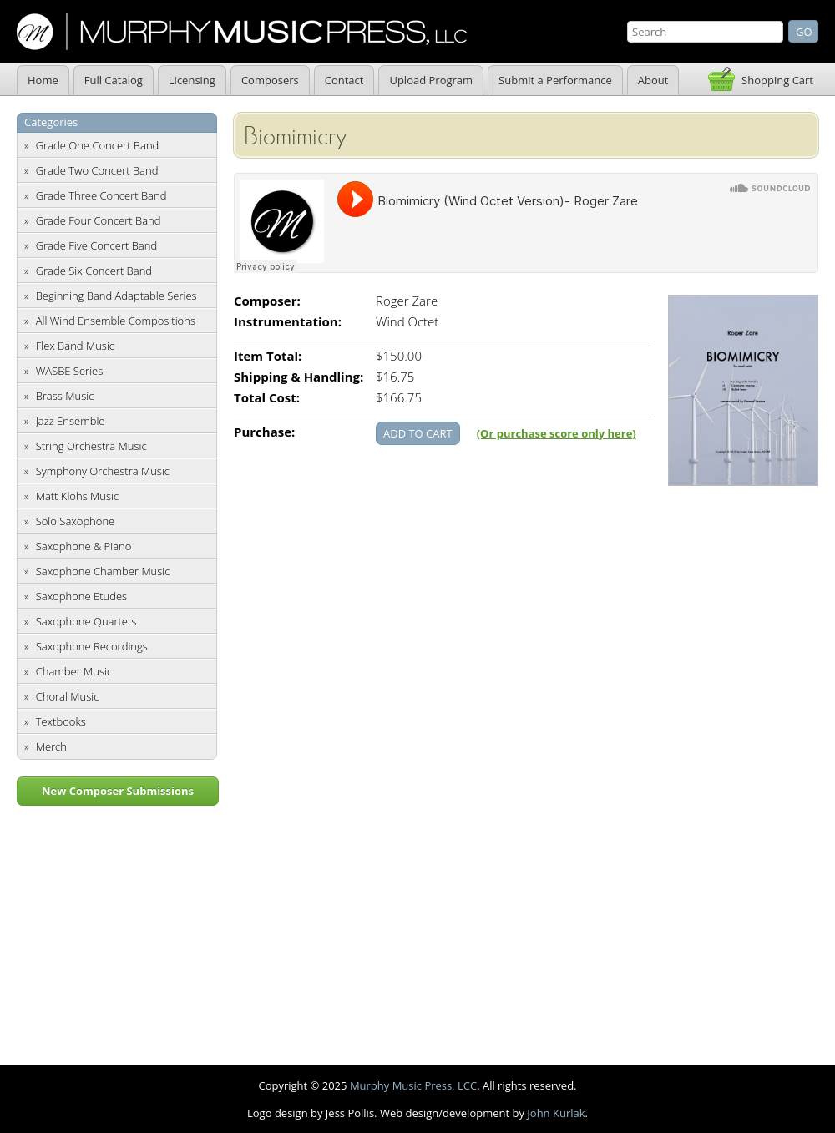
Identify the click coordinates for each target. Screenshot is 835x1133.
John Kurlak (555, 1112)
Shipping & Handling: (298, 377)
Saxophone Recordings (92, 646)
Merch (51, 746)
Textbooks (61, 721)
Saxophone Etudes (81, 596)
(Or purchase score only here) (556, 433)
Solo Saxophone (75, 521)
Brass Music (65, 395)
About (653, 80)
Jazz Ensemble (70, 420)
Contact (344, 80)
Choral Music (67, 696)
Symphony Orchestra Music (103, 470)
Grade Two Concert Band (97, 170)
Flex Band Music (75, 345)
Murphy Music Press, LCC (413, 1085)
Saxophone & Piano (84, 546)
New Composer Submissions (118, 790)
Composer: (267, 301)
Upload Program (431, 80)
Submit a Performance (555, 80)
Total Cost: (267, 398)
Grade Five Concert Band (96, 245)
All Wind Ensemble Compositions (115, 320)
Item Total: (267, 356)
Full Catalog (113, 80)
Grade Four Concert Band (98, 220)
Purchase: (264, 432)
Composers (270, 80)
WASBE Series (70, 370)
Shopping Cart (777, 80)
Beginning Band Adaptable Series (116, 295)
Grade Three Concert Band (101, 195)
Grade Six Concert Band (94, 270)
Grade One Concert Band (97, 145)
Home (43, 80)
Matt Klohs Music (77, 495)
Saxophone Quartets (86, 621)
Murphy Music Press (242, 31)
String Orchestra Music (91, 445)
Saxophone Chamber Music (103, 571)
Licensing (192, 80)
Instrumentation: (288, 322)
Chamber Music (74, 671)
